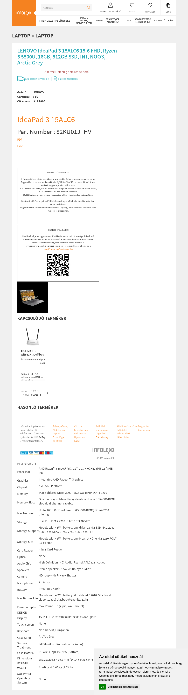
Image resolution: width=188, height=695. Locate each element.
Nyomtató (160, 20)
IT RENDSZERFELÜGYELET (55, 21)
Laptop (99, 20)
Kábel (172, 20)
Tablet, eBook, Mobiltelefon (84, 20)
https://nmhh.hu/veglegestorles (58, 248)
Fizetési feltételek (68, 78)
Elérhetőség (100, 437)
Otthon (127, 20)
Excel (20, 146)
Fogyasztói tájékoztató (140, 428)
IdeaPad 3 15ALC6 (46, 119)
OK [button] (102, 686)
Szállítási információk (37, 78)
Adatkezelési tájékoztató (120, 439)
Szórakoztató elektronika (143, 20)
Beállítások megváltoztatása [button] (123, 686)
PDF (19, 139)
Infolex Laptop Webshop (32, 426)
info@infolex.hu (35, 440)
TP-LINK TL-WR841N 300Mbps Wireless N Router (32, 354)
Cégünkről (99, 433)
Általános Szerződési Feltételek (119, 430)
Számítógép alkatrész (113, 20)
